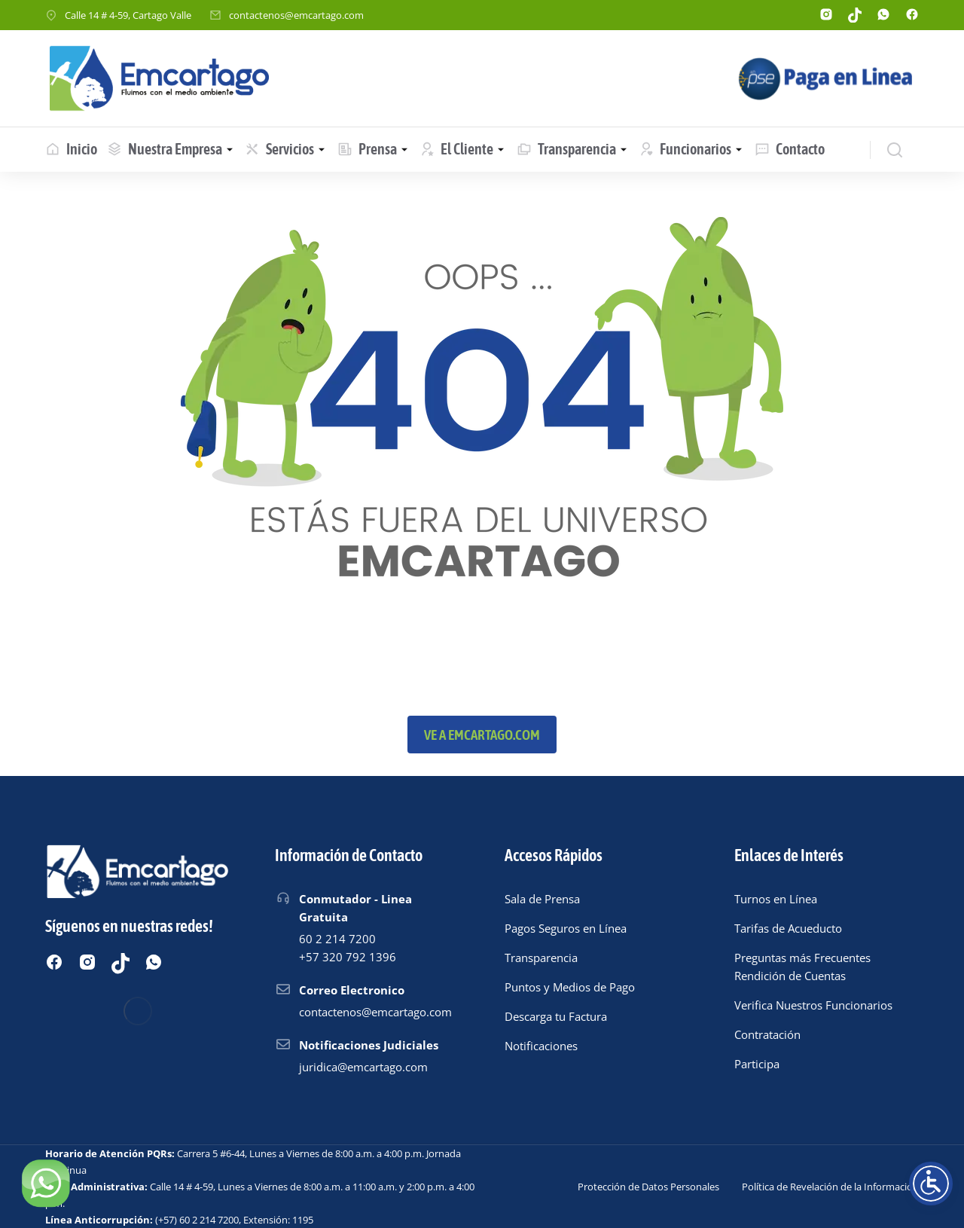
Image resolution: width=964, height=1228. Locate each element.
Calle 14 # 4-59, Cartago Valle (128, 15)
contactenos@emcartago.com (296, 15)
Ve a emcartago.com (482, 734)
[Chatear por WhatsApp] (45, 1183)
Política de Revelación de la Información (830, 1186)
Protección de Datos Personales (648, 1186)
